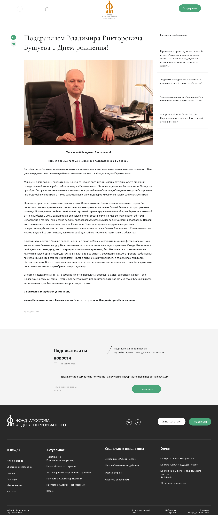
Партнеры (12, 479)
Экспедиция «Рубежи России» (120, 458)
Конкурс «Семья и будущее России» (179, 464)
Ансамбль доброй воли (117, 479)
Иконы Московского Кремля (61, 466)
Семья (165, 448)
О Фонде (13, 450)
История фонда (15, 460)
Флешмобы (166, 476)
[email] (112, 363)
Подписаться (146, 388)
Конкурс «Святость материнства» (177, 458)
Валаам (50, 490)
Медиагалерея (14, 485)
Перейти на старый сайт (140, 511)
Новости (11, 473)
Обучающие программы (173, 483)
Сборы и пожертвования (20, 466)
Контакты (11, 491)
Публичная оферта (170, 511)
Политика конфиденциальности (198, 511)
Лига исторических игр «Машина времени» (68, 472)
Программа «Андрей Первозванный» (65, 484)
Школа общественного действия (122, 465)
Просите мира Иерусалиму (60, 460)
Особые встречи (113, 472)
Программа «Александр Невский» (64, 478)
